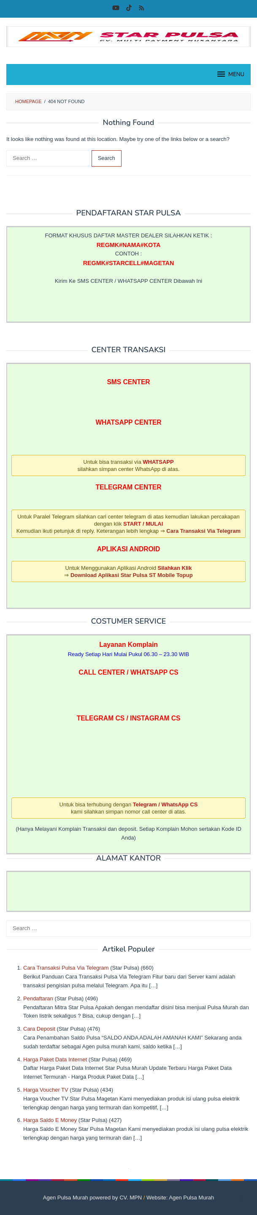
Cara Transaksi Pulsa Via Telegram (66, 968)
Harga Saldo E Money (50, 1120)
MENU (230, 74)
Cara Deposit (39, 1029)
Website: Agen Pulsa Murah (180, 1197)
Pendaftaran (38, 998)
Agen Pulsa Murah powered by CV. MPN (92, 1197)
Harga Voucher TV (45, 1090)
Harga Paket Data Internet (55, 1059)
